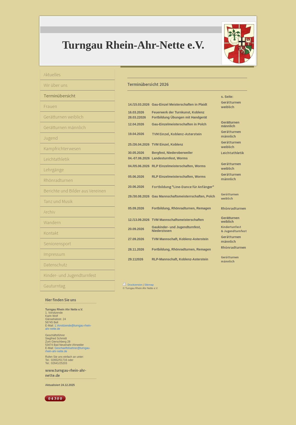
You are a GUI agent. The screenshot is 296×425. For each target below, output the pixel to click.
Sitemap (149, 284)
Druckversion (133, 284)
